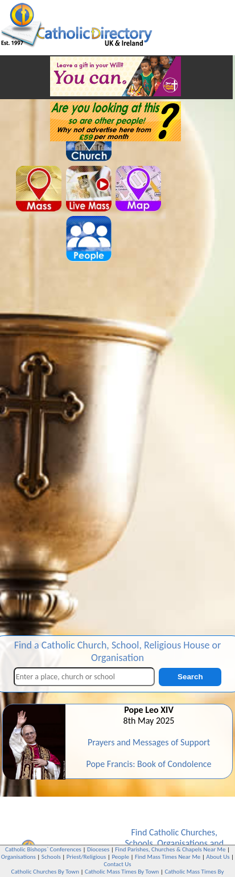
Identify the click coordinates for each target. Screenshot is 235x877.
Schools (138, 843)
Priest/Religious (86, 856)
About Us (217, 856)
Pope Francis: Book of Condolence (148, 763)
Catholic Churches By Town (45, 871)
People (120, 856)
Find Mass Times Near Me (167, 856)
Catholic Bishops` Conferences (43, 849)
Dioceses (98, 849)
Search (190, 676)
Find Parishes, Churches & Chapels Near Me (170, 849)
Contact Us (117, 864)
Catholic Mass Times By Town (122, 871)
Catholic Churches (182, 832)
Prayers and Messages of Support (149, 742)
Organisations (182, 843)
